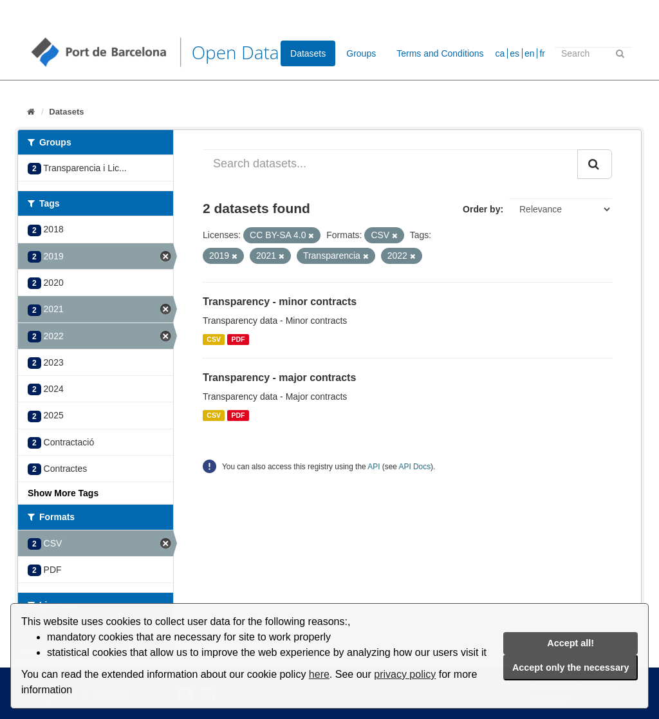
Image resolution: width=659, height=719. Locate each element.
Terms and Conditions (439, 53)
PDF (238, 339)
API (373, 466)
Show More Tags (63, 493)
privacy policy (405, 674)
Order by (481, 209)
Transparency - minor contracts (280, 301)
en (529, 53)
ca (500, 53)
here (319, 674)
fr (542, 53)
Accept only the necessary (570, 667)
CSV (214, 339)
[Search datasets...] (390, 164)
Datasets (308, 53)
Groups (361, 53)
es (514, 53)
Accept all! (570, 643)
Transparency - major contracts (279, 377)
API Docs (415, 466)
